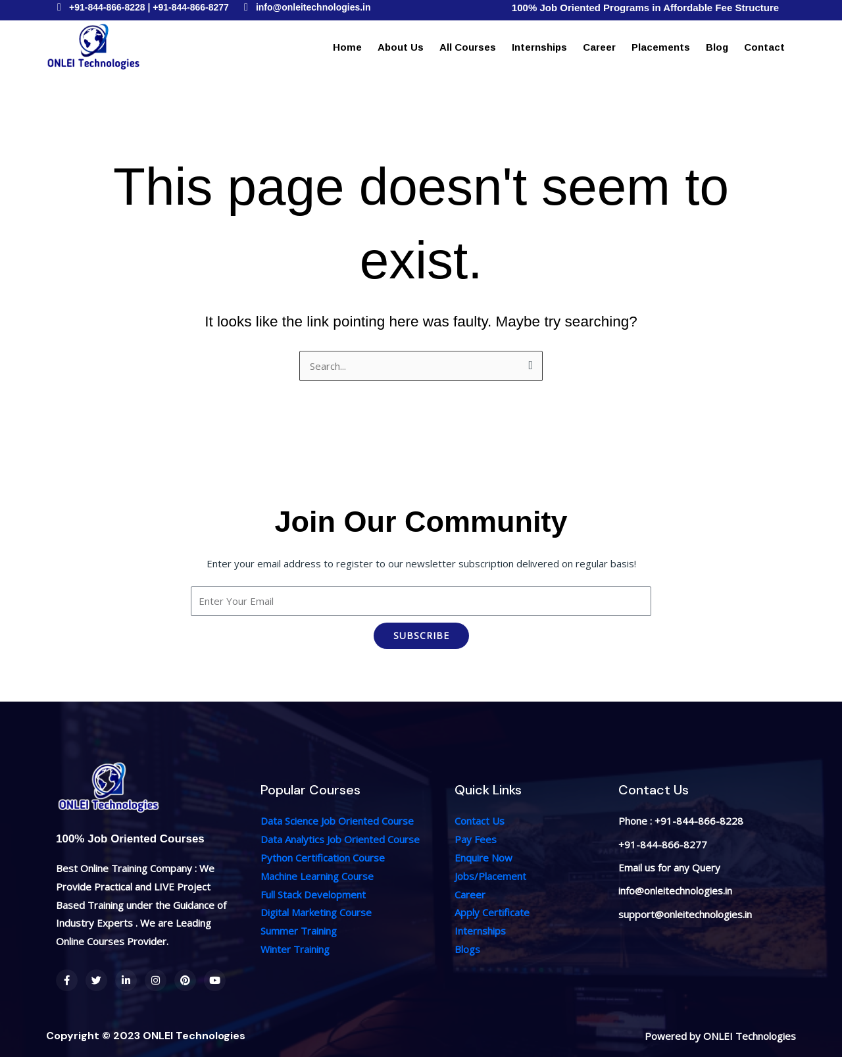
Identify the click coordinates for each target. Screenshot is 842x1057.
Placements (661, 47)
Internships (539, 47)
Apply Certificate (492, 912)
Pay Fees (476, 839)
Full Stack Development (313, 894)
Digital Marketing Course (316, 912)
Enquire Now (483, 857)
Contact (764, 47)
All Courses (467, 47)
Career (599, 47)
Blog (717, 47)
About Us (401, 47)
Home (347, 47)
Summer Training (298, 930)
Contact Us (480, 820)
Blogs (467, 949)
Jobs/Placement (490, 876)
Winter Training (295, 949)
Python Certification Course (322, 857)
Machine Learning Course (317, 876)
